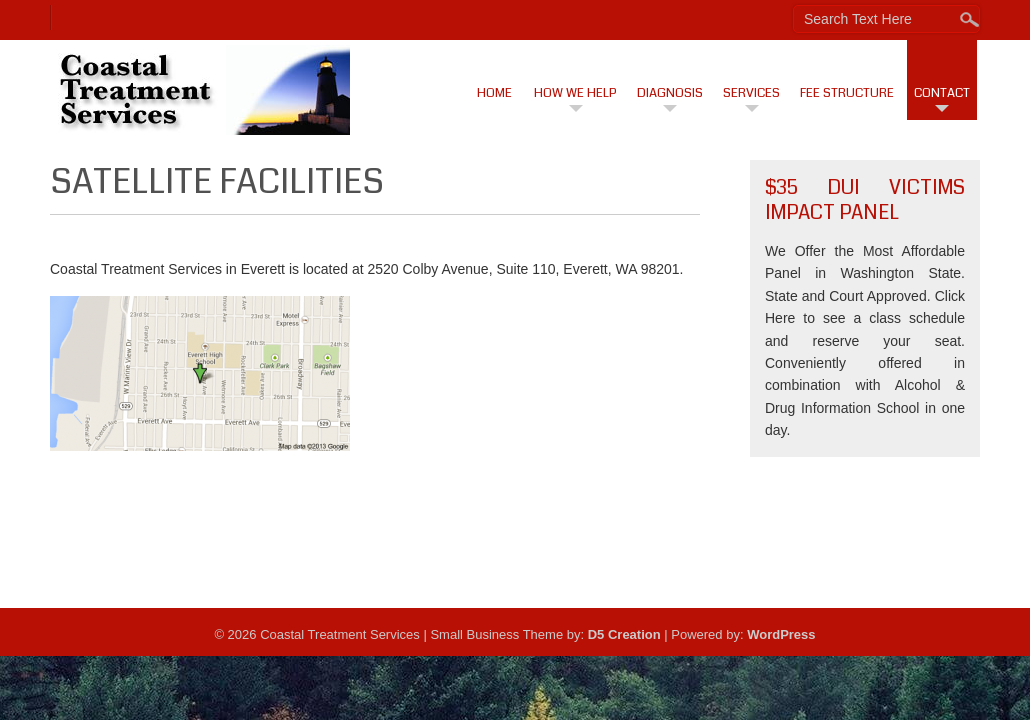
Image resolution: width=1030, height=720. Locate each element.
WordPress (781, 634)
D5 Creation (624, 634)
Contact (942, 93)
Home (494, 93)
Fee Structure (847, 93)
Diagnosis (670, 93)
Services (751, 93)
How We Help (575, 93)
